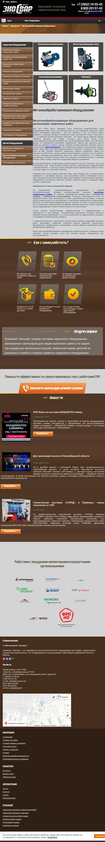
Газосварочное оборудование (15, 135)
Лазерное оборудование (13, 71)
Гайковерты (86, 87)
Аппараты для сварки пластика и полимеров (16, 124)
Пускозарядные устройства (14, 163)
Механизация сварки (11, 89)
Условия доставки (10, 740)
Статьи (5, 795)
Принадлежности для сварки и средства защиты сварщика (15, 117)
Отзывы (6, 753)
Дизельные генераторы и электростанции (13, 149)
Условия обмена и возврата (14, 743)
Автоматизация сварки (12, 94)
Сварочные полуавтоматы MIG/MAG (13, 65)
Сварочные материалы (12, 130)
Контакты (6, 771)
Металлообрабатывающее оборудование (14, 156)
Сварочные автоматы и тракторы (16, 76)
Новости (6, 792)
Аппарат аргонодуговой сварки (15, 816)
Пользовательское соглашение (15, 759)
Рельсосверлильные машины (50, 87)
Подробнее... (43, 433)
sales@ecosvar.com (95, 13)
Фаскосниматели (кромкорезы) (50, 54)
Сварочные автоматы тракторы (16, 813)
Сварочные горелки (11, 99)
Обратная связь (9, 777)
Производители (9, 798)
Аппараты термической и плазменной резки (13, 105)
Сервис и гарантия (10, 750)
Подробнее (52, 837)
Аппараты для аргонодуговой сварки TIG (15, 58)
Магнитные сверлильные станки (86, 54)
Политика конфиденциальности (16, 756)
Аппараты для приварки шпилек (16, 111)
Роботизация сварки (11, 822)
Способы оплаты (10, 746)
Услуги (5, 789)
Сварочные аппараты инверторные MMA (12, 51)
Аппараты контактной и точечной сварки (16, 82)
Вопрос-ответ (8, 774)
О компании (8, 737)
